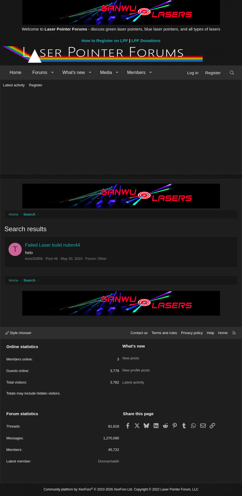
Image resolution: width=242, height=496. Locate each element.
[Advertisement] (121, 130)
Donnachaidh (108, 461)
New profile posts (136, 365)
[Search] (232, 72)
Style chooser (18, 333)
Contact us (139, 333)
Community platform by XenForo (88, 489)
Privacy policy (192, 333)
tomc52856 (34, 259)
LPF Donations (145, 40)
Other (102, 259)
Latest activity (14, 85)
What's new (73, 72)
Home (15, 72)
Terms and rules (164, 333)
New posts (131, 355)
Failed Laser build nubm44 (52, 245)
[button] (52, 72)
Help (210, 333)
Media (106, 72)
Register (35, 85)
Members (136, 72)
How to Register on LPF (105, 40)
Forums (39, 72)
